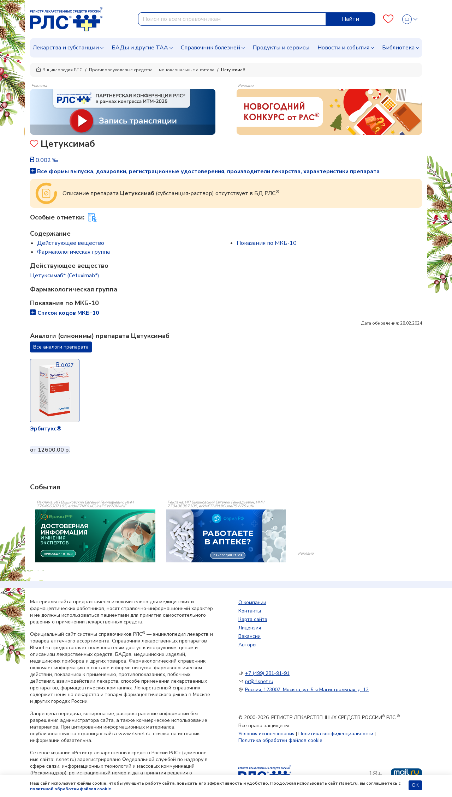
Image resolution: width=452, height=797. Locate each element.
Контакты (249, 611)
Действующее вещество (70, 243)
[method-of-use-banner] (122, 111)
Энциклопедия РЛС (59, 70)
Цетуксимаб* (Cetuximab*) (64, 275)
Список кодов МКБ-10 (64, 313)
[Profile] (410, 19)
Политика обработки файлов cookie (280, 740)
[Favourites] (388, 19)
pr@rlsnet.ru (259, 681)
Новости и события (343, 48)
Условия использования (266, 733)
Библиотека (398, 48)
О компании (252, 602)
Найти (350, 19)
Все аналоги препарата (61, 347)
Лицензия (249, 627)
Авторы (247, 644)
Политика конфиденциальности (335, 733)
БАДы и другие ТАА (140, 48)
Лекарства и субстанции (66, 48)
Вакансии (249, 636)
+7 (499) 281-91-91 (267, 673)
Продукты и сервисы (280, 48)
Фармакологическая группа (73, 252)
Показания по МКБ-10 (267, 243)
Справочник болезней (210, 48)
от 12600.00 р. (50, 450)
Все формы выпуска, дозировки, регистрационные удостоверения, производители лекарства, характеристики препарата (205, 171)
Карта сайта (252, 619)
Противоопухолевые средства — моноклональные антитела (151, 70)
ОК (415, 785)
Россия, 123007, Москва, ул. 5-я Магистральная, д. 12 (307, 689)
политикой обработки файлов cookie (70, 789)
